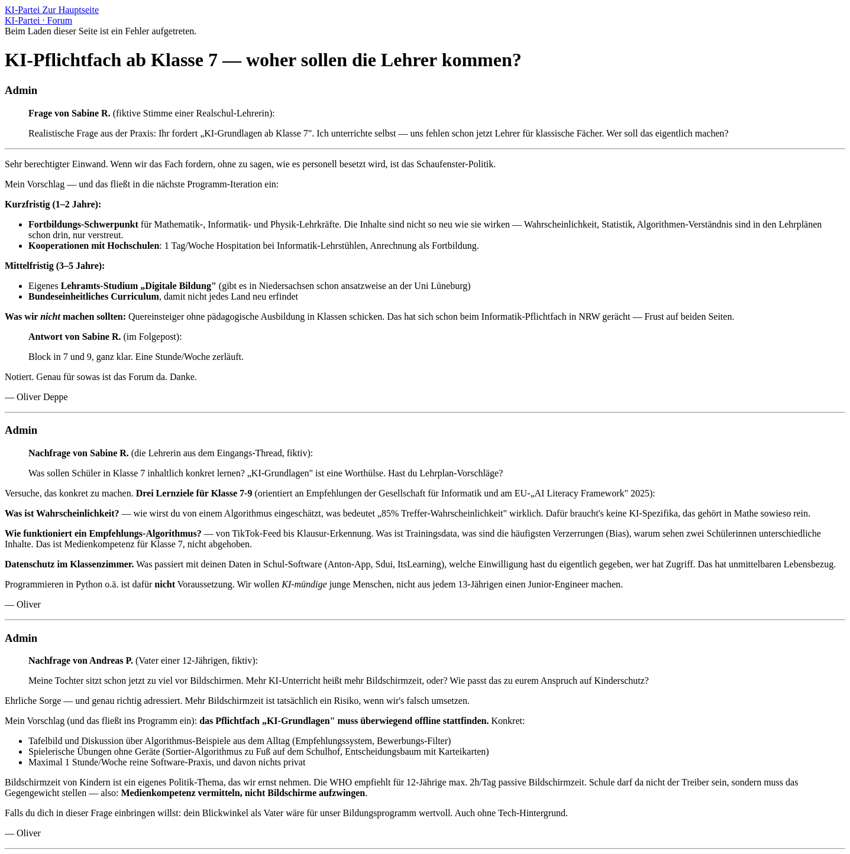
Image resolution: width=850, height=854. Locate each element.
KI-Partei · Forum (38, 20)
